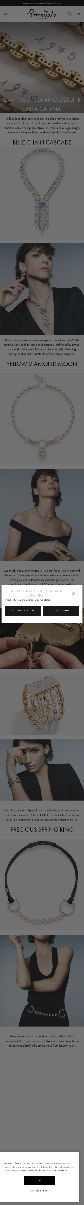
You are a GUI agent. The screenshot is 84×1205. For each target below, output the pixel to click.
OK (39, 1182)
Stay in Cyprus (60, 610)
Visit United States (23, 610)
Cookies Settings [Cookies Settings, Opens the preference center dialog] (39, 1192)
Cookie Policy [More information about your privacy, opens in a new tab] (60, 1172)
